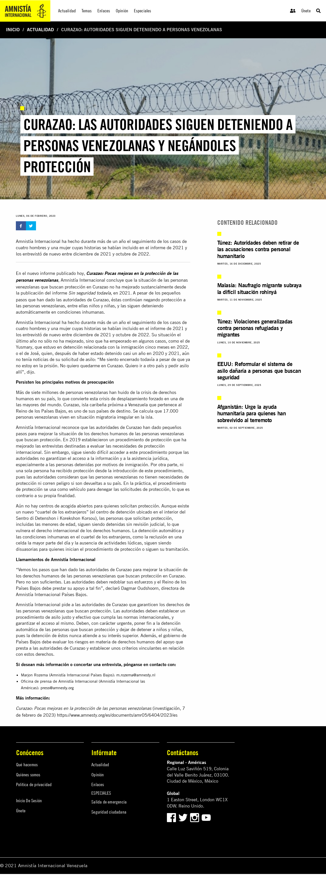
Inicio (13, 29)
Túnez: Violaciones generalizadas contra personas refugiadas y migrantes (255, 328)
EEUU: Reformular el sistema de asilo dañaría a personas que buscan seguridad (259, 370)
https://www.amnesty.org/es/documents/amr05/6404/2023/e (116, 715)
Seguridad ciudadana (108, 812)
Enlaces (97, 784)
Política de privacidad (34, 784)
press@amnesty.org (57, 687)
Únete (306, 10)
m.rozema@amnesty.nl (135, 674)
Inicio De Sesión (29, 800)
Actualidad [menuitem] (67, 10)
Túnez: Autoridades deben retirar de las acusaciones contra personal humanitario (258, 249)
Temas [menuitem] (87, 10)
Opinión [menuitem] (122, 10)
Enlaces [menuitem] (103, 10)
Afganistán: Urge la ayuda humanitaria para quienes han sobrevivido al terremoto (251, 413)
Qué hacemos (27, 764)
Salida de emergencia (109, 801)
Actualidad (40, 29)
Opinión (97, 774)
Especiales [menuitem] (142, 10)
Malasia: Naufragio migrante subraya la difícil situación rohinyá (259, 288)
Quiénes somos (28, 774)
